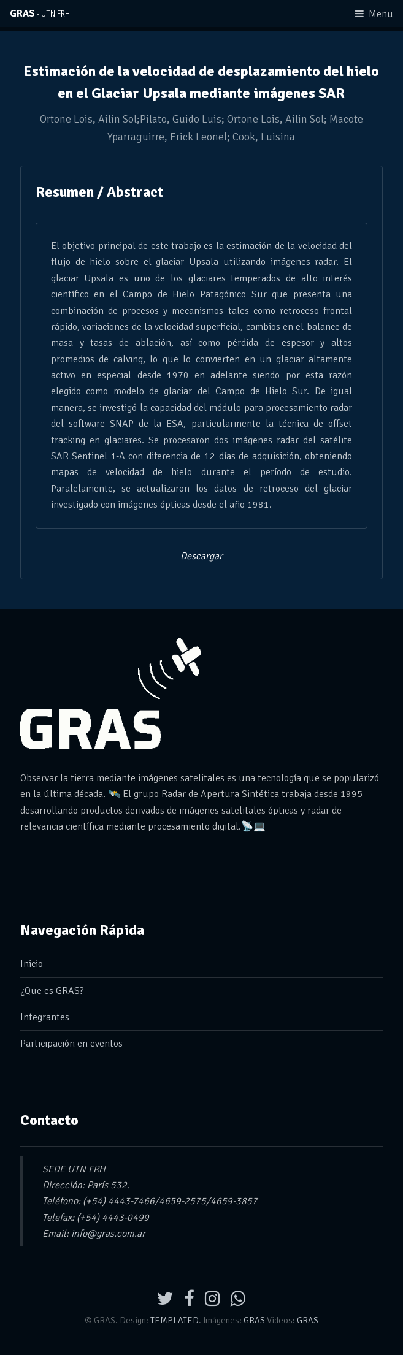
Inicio (31, 964)
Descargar (201, 556)
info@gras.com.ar (108, 1233)
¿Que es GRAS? (52, 991)
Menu (381, 14)
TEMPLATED (174, 1320)
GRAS (40, 13)
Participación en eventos (71, 1043)
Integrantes (44, 1017)
